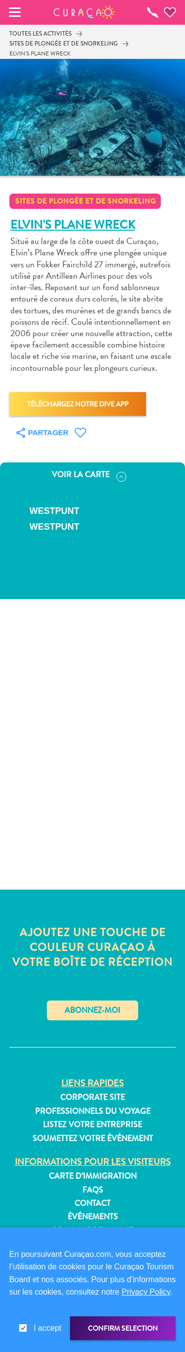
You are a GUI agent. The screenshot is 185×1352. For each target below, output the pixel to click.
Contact (92, 1203)
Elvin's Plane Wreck (40, 53)
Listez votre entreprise (92, 1124)
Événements (93, 1216)
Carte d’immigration (93, 1176)
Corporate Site (92, 1097)
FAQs (92, 1190)
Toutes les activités (40, 33)
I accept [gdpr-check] (47, 1328)
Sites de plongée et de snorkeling (63, 43)
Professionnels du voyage (92, 1111)
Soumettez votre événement (93, 1138)
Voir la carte (89, 475)
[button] (84, 12)
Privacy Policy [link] (145, 1292)
